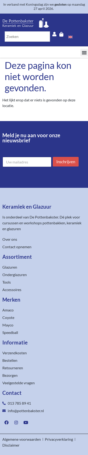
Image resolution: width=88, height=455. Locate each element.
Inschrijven (65, 161)
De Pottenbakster (44, 217)
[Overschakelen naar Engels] (70, 36)
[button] (84, 52)
